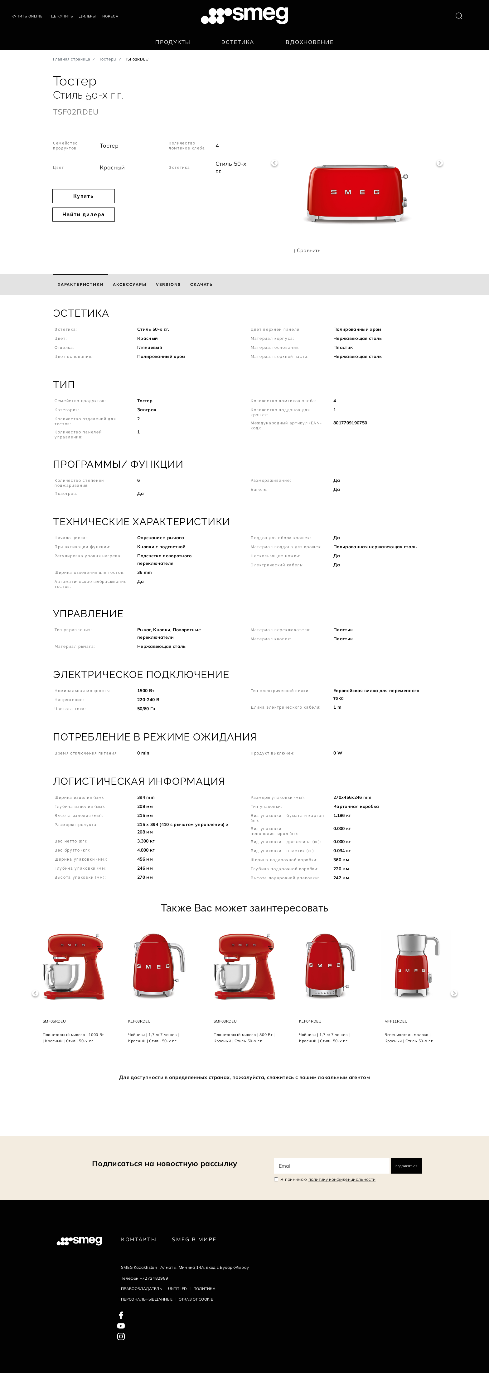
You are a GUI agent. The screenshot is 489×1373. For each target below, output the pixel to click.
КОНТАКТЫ (139, 1239)
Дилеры (87, 16)
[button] (244, 336)
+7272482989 (154, 1278)
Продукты (173, 42)
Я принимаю (327, 1179)
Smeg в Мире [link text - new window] (194, 1239)
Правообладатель (141, 1288)
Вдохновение (310, 42)
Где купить (61, 16)
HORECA (110, 16)
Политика (204, 1288)
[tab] (80, 284)
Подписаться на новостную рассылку (164, 1163)
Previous (274, 163)
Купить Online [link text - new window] (27, 16)
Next (440, 163)
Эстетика (237, 42)
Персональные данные (146, 1299)
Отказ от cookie (196, 1299)
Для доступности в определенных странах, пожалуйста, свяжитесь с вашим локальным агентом (244, 1077)
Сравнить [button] (309, 250)
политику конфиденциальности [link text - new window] (342, 1179)
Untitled (177, 1288)
